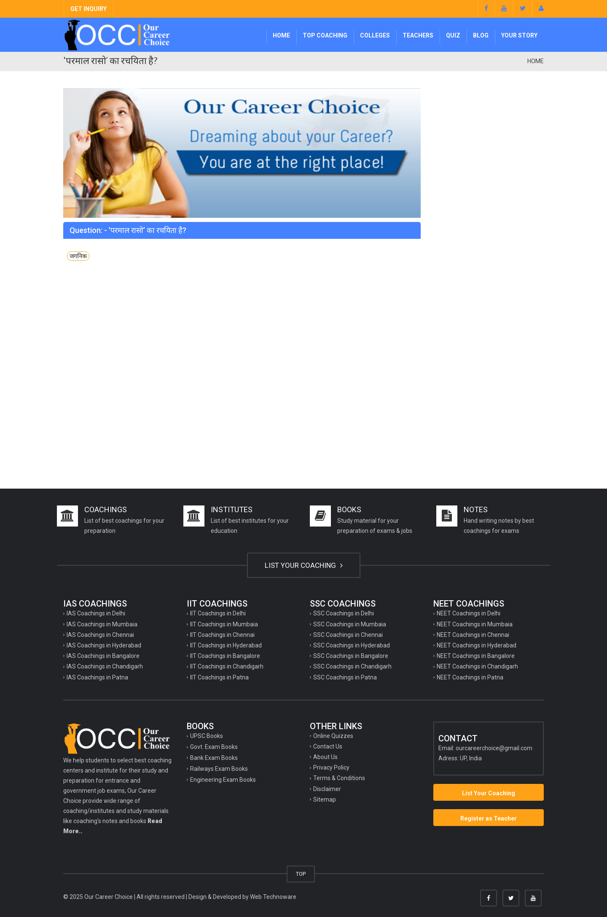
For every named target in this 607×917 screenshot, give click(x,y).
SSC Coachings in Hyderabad (351, 645)
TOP (301, 874)
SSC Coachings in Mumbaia (349, 624)
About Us (325, 757)
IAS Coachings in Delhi (96, 613)
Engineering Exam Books (223, 779)
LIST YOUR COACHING (304, 565)
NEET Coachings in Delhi (468, 613)
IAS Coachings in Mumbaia (102, 624)
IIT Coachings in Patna (219, 677)
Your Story (519, 35)
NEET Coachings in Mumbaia (475, 624)
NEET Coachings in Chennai (473, 634)
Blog (481, 35)
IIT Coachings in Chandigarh (226, 666)
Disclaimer (327, 789)
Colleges (375, 35)
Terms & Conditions (339, 778)
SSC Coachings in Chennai (348, 634)
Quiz (453, 35)
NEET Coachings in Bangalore (476, 655)
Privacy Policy (331, 767)
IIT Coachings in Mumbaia (224, 624)
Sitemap (324, 799)
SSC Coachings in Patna (345, 677)
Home (281, 35)
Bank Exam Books (214, 757)
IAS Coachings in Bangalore (103, 655)
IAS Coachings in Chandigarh (105, 666)
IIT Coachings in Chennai (222, 634)
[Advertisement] (488, 214)
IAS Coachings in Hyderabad (104, 645)
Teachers (418, 35)
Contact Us (327, 746)
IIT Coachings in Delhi (218, 613)
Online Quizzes (333, 736)
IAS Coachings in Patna (97, 677)
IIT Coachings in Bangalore (225, 655)
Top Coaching (325, 35)
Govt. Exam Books (214, 746)
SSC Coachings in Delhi (343, 613)
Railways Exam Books (219, 768)
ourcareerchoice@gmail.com (494, 748)
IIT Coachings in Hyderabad (226, 645)
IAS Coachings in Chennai (100, 634)
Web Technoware (273, 896)
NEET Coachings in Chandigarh (477, 666)
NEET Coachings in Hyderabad (476, 645)
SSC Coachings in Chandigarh (352, 666)
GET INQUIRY (88, 8)
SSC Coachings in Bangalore (350, 655)
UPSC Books (206, 736)
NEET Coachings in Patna (470, 677)
